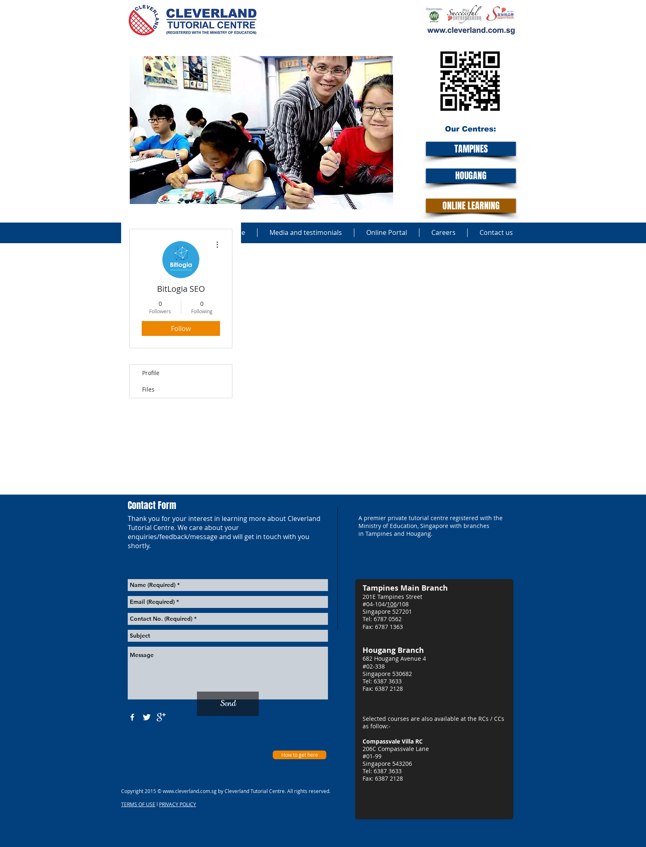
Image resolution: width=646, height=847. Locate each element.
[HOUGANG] (471, 176)
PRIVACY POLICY (177, 804)
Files (148, 389)
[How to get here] (299, 755)
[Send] (228, 704)
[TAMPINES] (471, 149)
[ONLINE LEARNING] (471, 206)
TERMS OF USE (138, 804)
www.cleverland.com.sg (190, 791)
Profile (150, 373)
